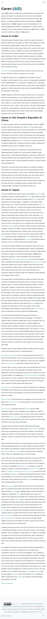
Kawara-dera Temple (7, 355)
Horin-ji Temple (27, 375)
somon (29, 196)
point (39, 328)
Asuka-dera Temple (25, 259)
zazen (28, 239)
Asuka (33, 303)
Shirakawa (13, 474)
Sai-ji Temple (17, 451)
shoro (42, 204)
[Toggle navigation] (44, 2)
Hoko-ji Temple (14, 259)
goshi (29, 127)
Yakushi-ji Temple (6, 387)
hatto (28, 236)
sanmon (39, 194)
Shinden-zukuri (23, 466)
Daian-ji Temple (5, 408)
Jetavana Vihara (6, 71)
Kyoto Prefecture (39, 308)
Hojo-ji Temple (35, 468)
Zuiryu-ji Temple (7, 515)
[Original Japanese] (7, 583)
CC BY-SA (39, 612)
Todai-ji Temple (5, 399)
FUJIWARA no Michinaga (13, 471)
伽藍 (17, 9)
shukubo (14, 574)
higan (29, 479)
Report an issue (6, 616)
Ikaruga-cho (36, 375)
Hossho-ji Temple (27, 471)
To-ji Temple (6, 451)
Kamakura (11, 226)
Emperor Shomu (33, 428)
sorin (22, 140)
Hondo (35, 199)
